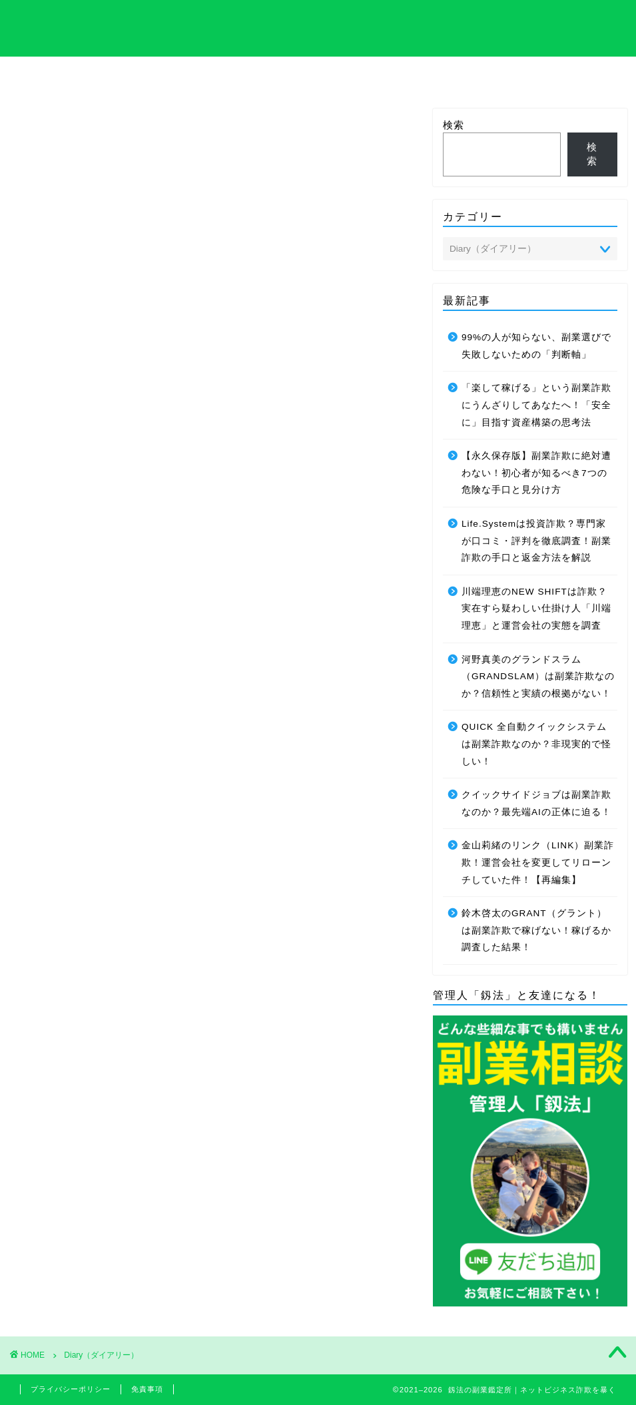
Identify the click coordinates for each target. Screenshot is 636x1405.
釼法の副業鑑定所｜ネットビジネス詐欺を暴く (318, 27)
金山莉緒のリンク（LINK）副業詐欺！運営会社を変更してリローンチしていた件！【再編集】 (538, 862)
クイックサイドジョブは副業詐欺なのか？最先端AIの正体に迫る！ (536, 803)
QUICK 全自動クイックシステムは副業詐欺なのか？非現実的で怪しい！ (536, 744)
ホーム (57, 74)
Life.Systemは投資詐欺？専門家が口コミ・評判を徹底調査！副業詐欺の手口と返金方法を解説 (536, 541)
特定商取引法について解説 (231, 78)
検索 (453, 125)
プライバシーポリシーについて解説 (318, 78)
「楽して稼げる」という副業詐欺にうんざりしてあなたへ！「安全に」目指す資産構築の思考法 (536, 405)
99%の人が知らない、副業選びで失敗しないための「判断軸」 (536, 346)
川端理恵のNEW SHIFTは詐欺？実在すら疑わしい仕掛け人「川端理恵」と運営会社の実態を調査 (536, 609)
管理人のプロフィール (405, 78)
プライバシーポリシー (71, 1389)
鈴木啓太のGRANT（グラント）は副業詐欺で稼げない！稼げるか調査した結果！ (536, 930)
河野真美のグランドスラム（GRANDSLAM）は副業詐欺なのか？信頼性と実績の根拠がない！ (538, 677)
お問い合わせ (579, 74)
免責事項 (147, 1389)
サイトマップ (492, 74)
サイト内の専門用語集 (144, 78)
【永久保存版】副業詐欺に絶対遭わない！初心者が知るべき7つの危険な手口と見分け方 (536, 473)
